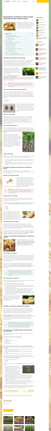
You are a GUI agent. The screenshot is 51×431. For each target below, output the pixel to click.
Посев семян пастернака (10, 39)
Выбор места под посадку (10, 45)
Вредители (6, 395)
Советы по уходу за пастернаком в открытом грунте (14, 48)
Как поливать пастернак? (10, 49)
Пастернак (10, 395)
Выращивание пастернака (22, 395)
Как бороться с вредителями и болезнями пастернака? (14, 54)
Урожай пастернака (29, 395)
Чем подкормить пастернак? (11, 51)
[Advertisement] (25, 8)
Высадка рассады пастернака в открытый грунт (13, 42)
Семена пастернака (15, 395)
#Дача (44, 1)
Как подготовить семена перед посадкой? (13, 36)
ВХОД (34, 1)
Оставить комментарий (8, 410)
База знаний (14, 1)
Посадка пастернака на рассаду (10, 35)
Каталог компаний (24, 1)
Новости (18, 1)
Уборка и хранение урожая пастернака (11, 53)
